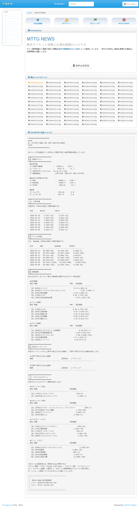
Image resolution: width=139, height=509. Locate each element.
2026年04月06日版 (125, 86)
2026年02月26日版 (53, 105)
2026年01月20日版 (71, 120)
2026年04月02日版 (53, 90)
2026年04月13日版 (35, 86)
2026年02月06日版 (53, 113)
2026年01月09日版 (71, 124)
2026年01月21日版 (53, 120)
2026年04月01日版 (71, 90)
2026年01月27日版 (89, 117)
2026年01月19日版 (89, 120)
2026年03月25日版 (53, 94)
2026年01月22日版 (35, 120)
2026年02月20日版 (107, 105)
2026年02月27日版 (35, 105)
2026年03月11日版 (107, 98)
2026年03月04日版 (89, 101)
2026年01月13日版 (53, 124)
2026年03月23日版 (89, 94)
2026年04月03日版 (35, 90)
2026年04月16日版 (89, 83)
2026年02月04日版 (89, 113)
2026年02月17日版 (53, 109)
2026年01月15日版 (125, 120)
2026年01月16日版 (107, 120)
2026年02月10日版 (125, 109)
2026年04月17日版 (71, 83)
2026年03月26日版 (35, 94)
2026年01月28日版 (71, 117)
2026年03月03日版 (107, 101)
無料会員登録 (81, 65)
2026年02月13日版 (89, 109)
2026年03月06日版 (53, 101)
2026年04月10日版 (53, 86)
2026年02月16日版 (71, 109)
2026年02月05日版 (71, 113)
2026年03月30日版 (107, 90)
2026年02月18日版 (35, 109)
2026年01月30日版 (35, 117)
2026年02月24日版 (89, 105)
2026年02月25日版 (71, 105)
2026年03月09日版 (35, 101)
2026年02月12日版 (107, 109)
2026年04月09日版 (71, 86)
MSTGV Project (130, 505)
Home (29, 13)
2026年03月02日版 (125, 101)
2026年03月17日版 (35, 98)
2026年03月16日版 (53, 98)
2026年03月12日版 (89, 98)
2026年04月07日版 (107, 86)
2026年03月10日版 (125, 98)
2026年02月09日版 (35, 113)
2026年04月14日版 (125, 83)
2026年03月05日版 (71, 101)
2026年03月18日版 (125, 94)
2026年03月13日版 (71, 98)
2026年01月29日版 (53, 117)
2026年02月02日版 (125, 113)
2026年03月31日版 (89, 90)
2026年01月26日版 (107, 117)
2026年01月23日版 (125, 117)
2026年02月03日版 (107, 113)
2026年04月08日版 (89, 86)
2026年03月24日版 (71, 94)
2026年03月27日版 (125, 90)
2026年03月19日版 (107, 94)
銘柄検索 (32, 4)
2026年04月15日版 (107, 83)
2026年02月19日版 (125, 105)
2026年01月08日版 (89, 124)
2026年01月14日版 (35, 124)
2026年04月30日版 (53, 83)
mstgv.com (8, 505)
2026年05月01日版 (35, 83)
